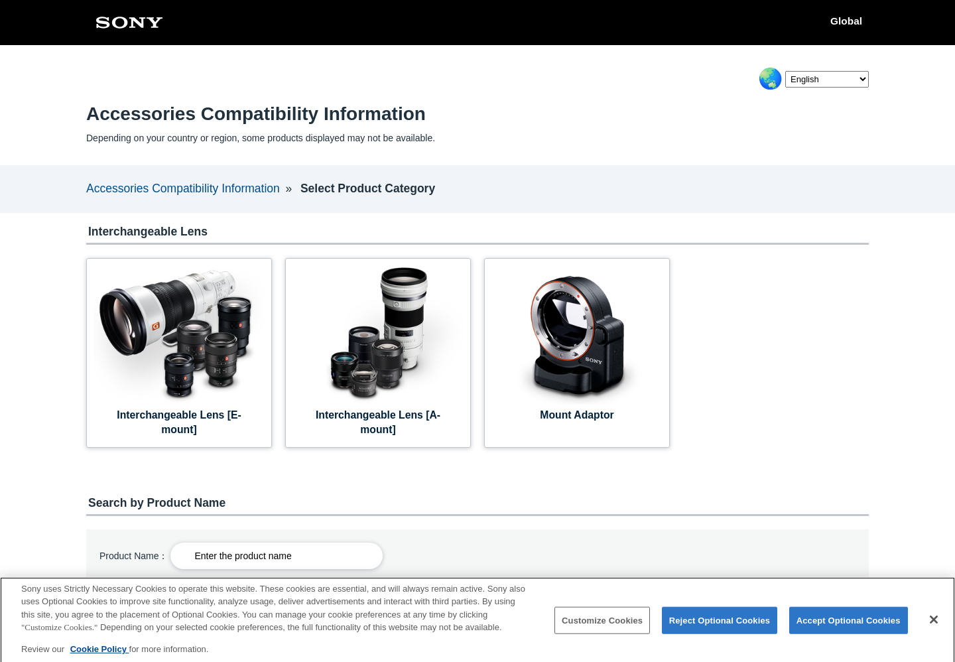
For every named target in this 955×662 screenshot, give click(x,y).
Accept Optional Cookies (848, 626)
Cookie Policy (99, 655)
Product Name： (133, 556)
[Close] (933, 625)
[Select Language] (827, 79)
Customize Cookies (602, 626)
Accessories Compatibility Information (183, 188)
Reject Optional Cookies (720, 626)
